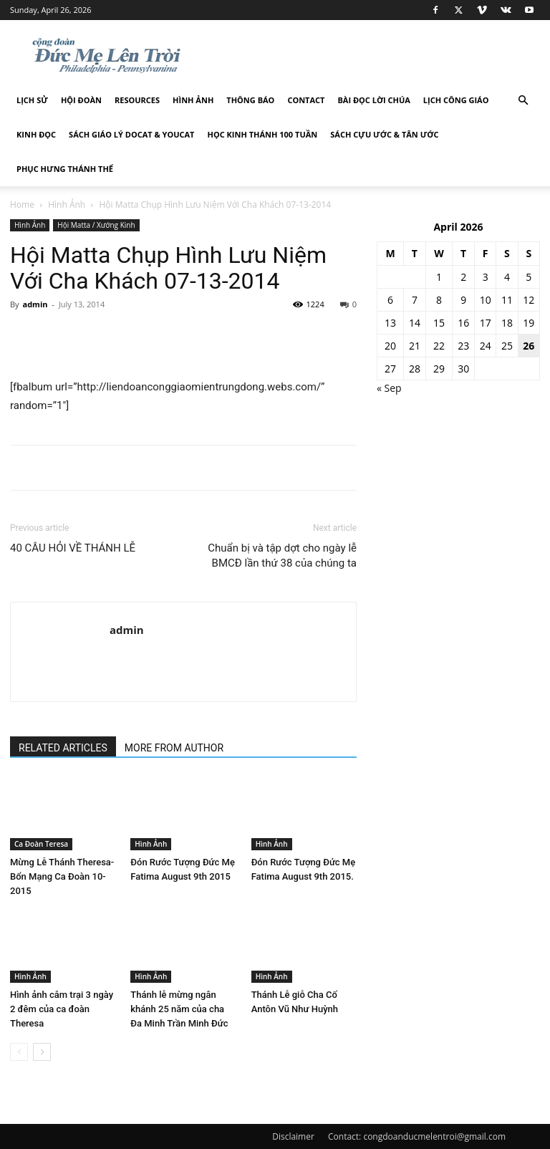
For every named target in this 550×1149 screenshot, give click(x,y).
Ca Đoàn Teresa (41, 844)
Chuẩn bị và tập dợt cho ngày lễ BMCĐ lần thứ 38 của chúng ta (282, 555)
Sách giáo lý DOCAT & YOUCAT (131, 134)
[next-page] (42, 1052)
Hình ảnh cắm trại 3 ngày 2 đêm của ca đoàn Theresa (61, 1009)
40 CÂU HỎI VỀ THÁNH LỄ (72, 548)
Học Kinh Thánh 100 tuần (263, 134)
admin (34, 304)
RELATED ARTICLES (63, 748)
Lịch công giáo (456, 100)
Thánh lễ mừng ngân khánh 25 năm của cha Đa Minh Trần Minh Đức (179, 1009)
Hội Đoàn (81, 100)
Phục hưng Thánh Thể (64, 168)
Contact (305, 100)
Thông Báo (250, 100)
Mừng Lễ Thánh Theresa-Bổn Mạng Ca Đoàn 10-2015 (62, 876)
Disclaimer (293, 1136)
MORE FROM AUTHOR (174, 748)
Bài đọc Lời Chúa (373, 100)
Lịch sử (32, 100)
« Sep (389, 388)
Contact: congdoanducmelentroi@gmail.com (417, 1136)
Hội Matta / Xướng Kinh (96, 225)
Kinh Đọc (36, 134)
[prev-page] (19, 1052)
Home (22, 204)
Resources (137, 100)
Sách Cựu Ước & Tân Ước (384, 134)
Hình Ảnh (193, 100)
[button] (523, 100)
